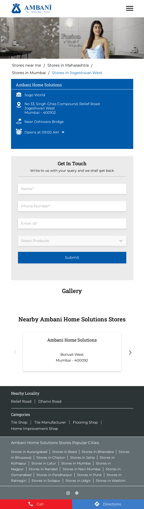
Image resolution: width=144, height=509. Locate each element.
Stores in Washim (111, 480)
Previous (14, 352)
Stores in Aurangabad (29, 452)
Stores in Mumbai (76, 463)
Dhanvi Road (49, 401)
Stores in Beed (64, 452)
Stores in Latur (43, 463)
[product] (72, 241)
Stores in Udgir (78, 480)
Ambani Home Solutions (72, 340)
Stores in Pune (89, 475)
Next (129, 352)
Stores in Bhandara (98, 452)
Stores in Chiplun (50, 457)
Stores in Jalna (82, 457)
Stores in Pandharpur (54, 475)
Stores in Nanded (43, 469)
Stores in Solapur (46, 480)
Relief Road (21, 401)
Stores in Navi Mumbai (82, 469)
